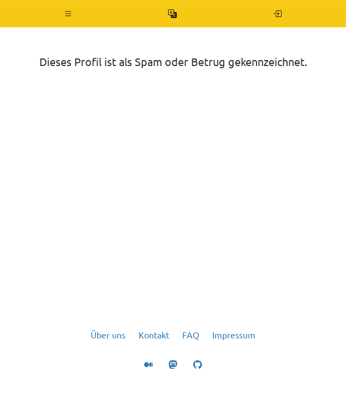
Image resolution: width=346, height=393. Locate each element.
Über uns (108, 335)
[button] (68, 13)
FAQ (190, 335)
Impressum (233, 335)
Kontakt (154, 335)
